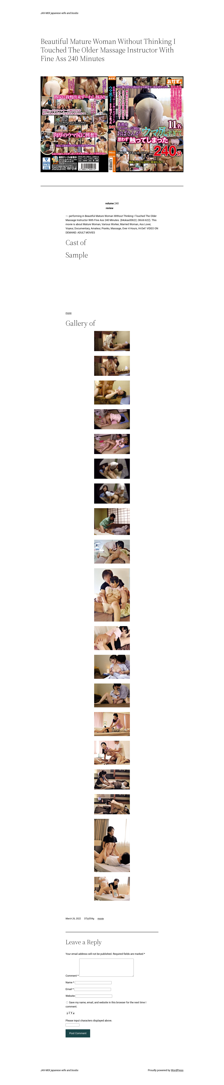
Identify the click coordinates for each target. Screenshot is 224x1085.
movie (101, 918)
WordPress (177, 1073)
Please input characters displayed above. (89, 1023)
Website (70, 999)
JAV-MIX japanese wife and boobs (59, 13)
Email (70, 992)
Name (70, 985)
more (69, 313)
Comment (72, 979)
